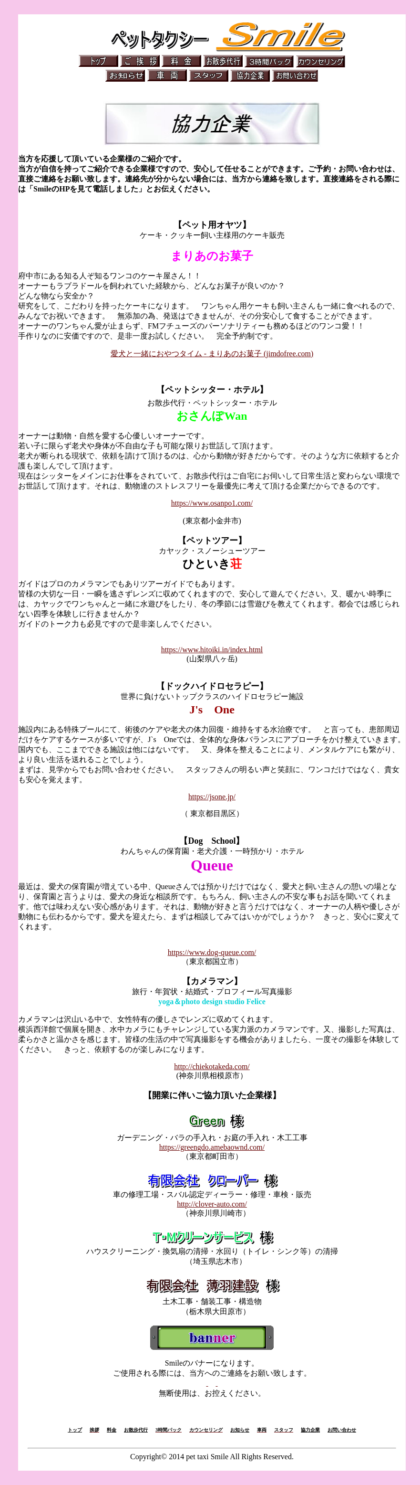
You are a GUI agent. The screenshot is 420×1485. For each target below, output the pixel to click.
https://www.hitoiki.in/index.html (212, 650)
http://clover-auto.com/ (212, 1204)
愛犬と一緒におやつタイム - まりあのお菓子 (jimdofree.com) (212, 354)
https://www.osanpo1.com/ (212, 503)
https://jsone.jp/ (212, 797)
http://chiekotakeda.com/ (212, 1066)
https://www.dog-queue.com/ (212, 952)
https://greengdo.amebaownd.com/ (212, 1147)
